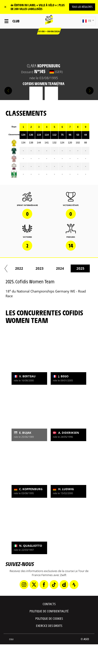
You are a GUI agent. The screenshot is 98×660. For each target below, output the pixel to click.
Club (15, 21)
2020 (31, 268)
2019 (10, 268)
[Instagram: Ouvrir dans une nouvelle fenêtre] (24, 584)
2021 (51, 268)
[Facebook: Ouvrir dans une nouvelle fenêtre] (44, 584)
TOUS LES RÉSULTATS (82, 7)
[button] (88, 21)
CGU (11, 639)
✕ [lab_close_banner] (5, 7)
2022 (72, 268)
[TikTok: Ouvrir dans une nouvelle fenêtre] (54, 584)
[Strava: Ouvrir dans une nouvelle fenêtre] (74, 584)
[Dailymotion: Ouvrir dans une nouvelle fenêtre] (64, 584)
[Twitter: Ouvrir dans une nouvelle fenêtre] (34, 584)
